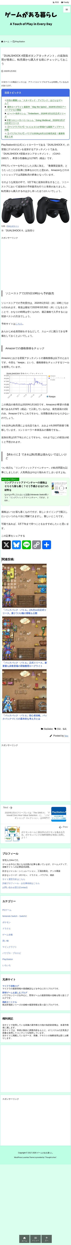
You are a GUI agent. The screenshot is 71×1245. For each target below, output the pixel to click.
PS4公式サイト (13, 226)
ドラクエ (6, 928)
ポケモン (6, 922)
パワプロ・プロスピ (11, 953)
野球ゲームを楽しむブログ (14, 993)
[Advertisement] (26, 261)
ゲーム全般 (7, 934)
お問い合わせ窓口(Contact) (15, 887)
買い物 (5, 941)
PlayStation (20, 41)
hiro (66, 736)
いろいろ (6, 965)
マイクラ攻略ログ (10, 986)
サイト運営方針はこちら (13, 879)
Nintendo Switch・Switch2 (14, 916)
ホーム (6, 41)
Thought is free (50, 1157)
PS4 (59, 729)
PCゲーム (6, 910)
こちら (19, 324)
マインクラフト (9, 947)
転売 (64, 729)
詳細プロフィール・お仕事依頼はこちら (21, 883)
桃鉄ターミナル (9, 1002)
